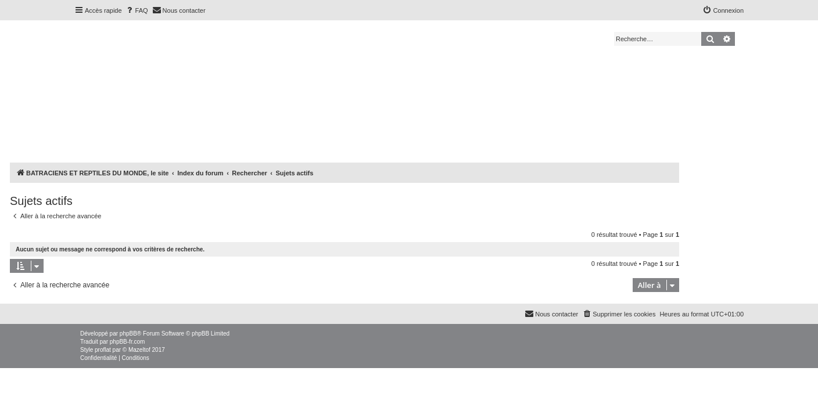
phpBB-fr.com (127, 341)
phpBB (128, 333)
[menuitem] (136, 10)
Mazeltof (139, 350)
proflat (103, 350)
